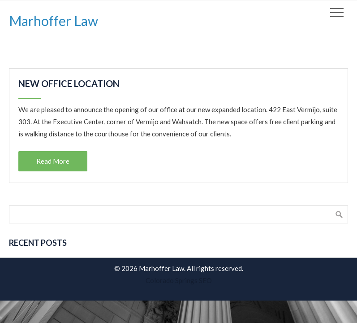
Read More (52, 161)
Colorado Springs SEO (179, 280)
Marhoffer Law (53, 21)
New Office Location (69, 83)
